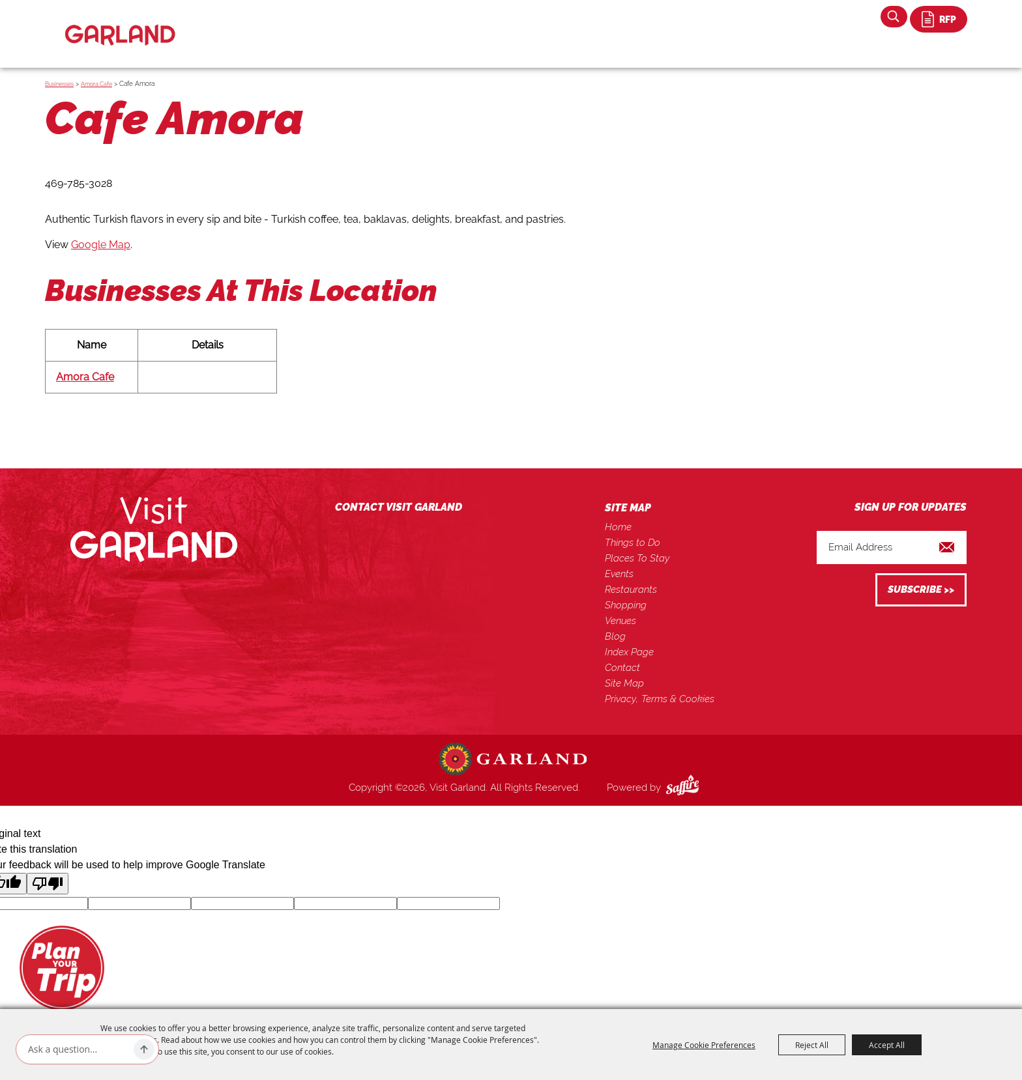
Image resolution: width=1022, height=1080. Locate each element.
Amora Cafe (96, 84)
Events (619, 574)
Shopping (626, 605)
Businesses (59, 84)
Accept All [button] (887, 1045)
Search (894, 16)
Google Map (100, 244)
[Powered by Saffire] (685, 787)
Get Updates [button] (921, 589)
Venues (620, 621)
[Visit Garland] (120, 24)
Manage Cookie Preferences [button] (703, 1045)
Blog (615, 636)
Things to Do (632, 542)
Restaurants (631, 589)
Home (618, 527)
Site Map (624, 683)
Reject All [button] (811, 1045)
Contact (622, 668)
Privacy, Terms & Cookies (659, 699)
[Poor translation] (47, 883)
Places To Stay (637, 558)
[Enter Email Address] (892, 547)
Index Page (629, 652)
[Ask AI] (78, 1049)
